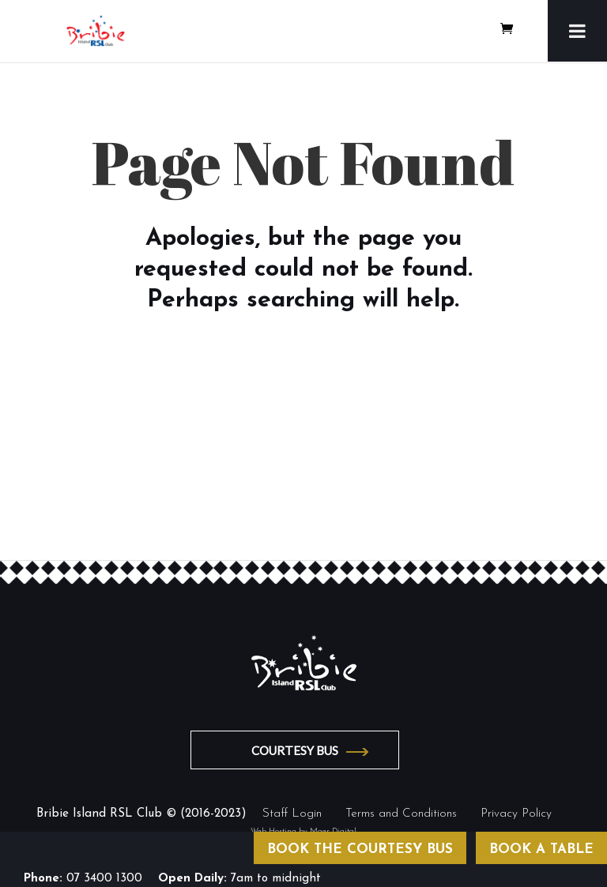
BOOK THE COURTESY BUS (360, 849)
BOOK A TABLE (541, 849)
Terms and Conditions (401, 814)
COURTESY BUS (294, 750)
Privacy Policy (516, 814)
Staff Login (292, 814)
